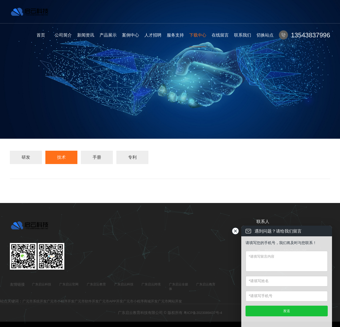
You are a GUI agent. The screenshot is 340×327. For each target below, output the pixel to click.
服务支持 (175, 35)
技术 (61, 157)
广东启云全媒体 (178, 286)
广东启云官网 (68, 284)
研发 (26, 157)
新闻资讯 (85, 35)
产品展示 (108, 35)
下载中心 (197, 35)
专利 (132, 157)
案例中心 (130, 35)
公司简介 (63, 35)
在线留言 (220, 35)
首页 (41, 35)
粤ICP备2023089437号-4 (203, 313)
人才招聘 (152, 35)
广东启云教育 (96, 284)
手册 (97, 157)
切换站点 (265, 35)
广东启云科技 (41, 284)
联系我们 (242, 35)
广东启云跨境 (151, 284)
